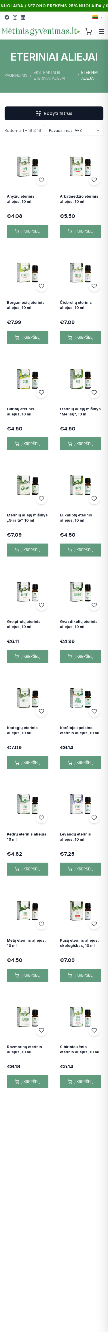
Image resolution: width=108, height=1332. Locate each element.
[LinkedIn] (23, 17)
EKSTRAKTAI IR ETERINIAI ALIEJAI (49, 75)
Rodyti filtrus (54, 113)
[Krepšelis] (88, 31)
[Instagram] (15, 17)
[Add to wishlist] (41, 180)
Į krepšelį (27, 231)
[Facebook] (7, 17)
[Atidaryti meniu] (101, 31)
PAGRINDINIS (16, 75)
